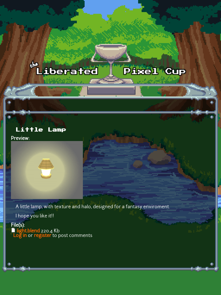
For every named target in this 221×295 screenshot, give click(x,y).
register (42, 236)
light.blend (28, 231)
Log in (20, 236)
